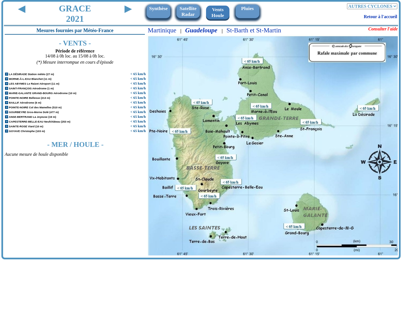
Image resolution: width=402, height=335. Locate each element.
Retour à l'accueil (380, 16)
